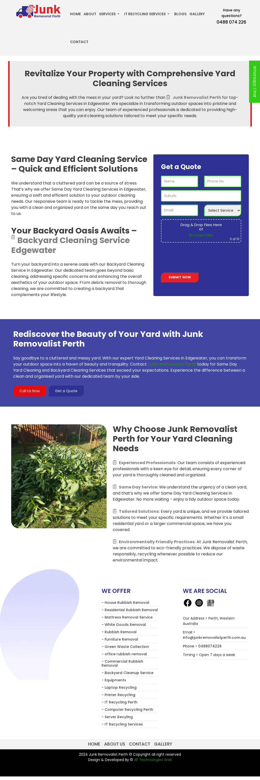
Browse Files (201, 235)
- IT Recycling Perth (119, 702)
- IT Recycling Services (122, 724)
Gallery (197, 13)
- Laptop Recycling (119, 687)
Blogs (180, 13)
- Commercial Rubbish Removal (122, 663)
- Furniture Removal (120, 639)
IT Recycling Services (145, 13)
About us (114, 744)
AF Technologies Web (153, 759)
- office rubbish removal (124, 654)
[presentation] (199, 258)
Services (107, 13)
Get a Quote (66, 390)
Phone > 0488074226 (202, 646)
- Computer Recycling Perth (127, 709)
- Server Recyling (117, 716)
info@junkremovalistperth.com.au (214, 637)
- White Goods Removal (124, 624)
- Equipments (114, 680)
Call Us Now (30, 390)
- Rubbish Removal (119, 631)
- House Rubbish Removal (125, 602)
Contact (79, 41)
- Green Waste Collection (125, 646)
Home (75, 13)
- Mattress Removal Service (127, 617)
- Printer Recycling (118, 694)
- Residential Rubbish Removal (130, 609)
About (90, 13)
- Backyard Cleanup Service (127, 672)
